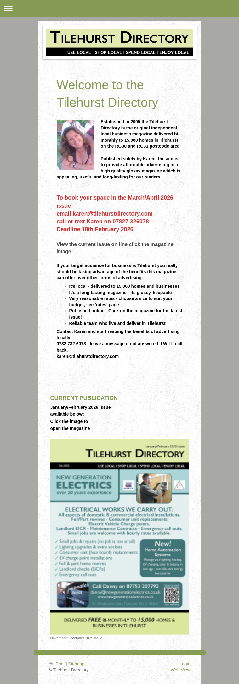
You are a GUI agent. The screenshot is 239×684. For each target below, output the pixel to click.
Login (184, 663)
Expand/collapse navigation (119, 8)
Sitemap (76, 663)
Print (57, 663)
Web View (181, 669)
